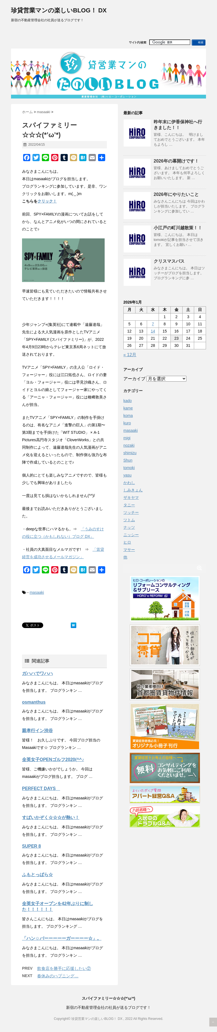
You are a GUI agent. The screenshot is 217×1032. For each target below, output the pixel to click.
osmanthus (33, 702)
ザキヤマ (131, 497)
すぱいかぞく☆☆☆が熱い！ (50, 817)
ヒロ (127, 542)
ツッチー (131, 512)
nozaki (128, 445)
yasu (127, 475)
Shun (127, 460)
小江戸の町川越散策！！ (178, 227)
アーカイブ (134, 378)
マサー (129, 549)
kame (128, 408)
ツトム (129, 520)
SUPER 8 (31, 846)
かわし (129, 482)
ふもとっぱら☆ (37, 874)
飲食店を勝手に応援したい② (64, 968)
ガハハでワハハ (37, 673)
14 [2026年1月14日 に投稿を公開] (153, 331)
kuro (127, 423)
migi (127, 438)
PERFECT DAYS (41, 788)
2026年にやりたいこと (176, 194)
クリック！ (47, 201)
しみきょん (133, 490)
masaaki (36, 592)
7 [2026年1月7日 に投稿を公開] (153, 324)
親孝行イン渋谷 (37, 730)
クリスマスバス (169, 261)
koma (128, 415)
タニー (129, 505)
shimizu (129, 453)
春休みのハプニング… (57, 976)
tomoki (129, 468)
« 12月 (129, 354)
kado (127, 400)
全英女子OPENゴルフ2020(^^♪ (53, 759)
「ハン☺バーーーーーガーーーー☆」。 (61, 938)
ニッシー (131, 535)
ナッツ (129, 527)
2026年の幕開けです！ (176, 161)
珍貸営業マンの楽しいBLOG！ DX (59, 10)
